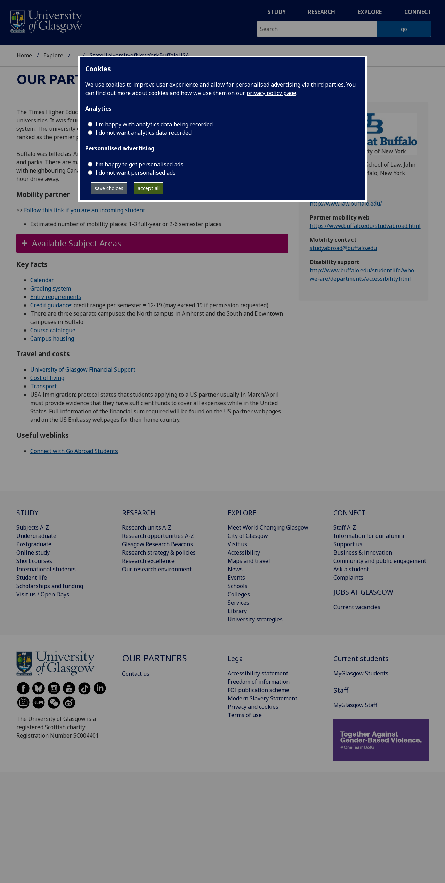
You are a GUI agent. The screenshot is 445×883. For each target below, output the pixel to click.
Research (321, 12)
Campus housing (52, 338)
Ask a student (351, 569)
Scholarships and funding (49, 586)
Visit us (237, 544)
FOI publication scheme (258, 690)
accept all (149, 188)
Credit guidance (50, 305)
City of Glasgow (248, 536)
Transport (43, 386)
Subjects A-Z (32, 527)
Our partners (67, 79)
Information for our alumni (368, 536)
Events (236, 577)
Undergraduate (36, 536)
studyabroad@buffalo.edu (343, 248)
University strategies (255, 619)
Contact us (135, 673)
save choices (109, 188)
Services (238, 602)
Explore (370, 12)
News (235, 569)
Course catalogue (52, 330)
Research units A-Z (146, 527)
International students (46, 569)
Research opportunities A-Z (158, 536)
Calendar (42, 280)
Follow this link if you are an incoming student (84, 210)
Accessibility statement (258, 673)
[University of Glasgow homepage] (45, 20)
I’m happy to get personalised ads (139, 164)
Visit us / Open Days (42, 594)
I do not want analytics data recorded (143, 132)
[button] (152, 243)
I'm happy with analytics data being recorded (154, 124)
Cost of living (47, 378)
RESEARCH (138, 512)
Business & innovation (362, 552)
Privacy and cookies (253, 706)
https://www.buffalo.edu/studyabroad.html (365, 226)
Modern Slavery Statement (262, 698)
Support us (347, 544)
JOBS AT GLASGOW (363, 592)
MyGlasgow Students (360, 673)
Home (24, 55)
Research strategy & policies (159, 552)
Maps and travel (249, 561)
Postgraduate (33, 544)
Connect (417, 12)
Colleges (239, 594)
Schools (238, 586)
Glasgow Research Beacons (157, 544)
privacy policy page (271, 93)
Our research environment (157, 569)
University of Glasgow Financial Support (82, 369)
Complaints (348, 577)
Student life (31, 577)
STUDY (27, 512)
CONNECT (349, 512)
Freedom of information (259, 681)
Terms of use (245, 715)
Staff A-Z (344, 527)
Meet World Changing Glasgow (268, 527)
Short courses (34, 561)
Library (237, 611)
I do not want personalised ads (135, 172)
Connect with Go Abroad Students (74, 451)
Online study (33, 552)
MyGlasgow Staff (355, 705)
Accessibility (244, 552)
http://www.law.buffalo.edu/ (346, 203)
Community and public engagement (379, 561)
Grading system (50, 288)
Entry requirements (55, 297)
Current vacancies (356, 607)
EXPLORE (242, 512)
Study (276, 12)
